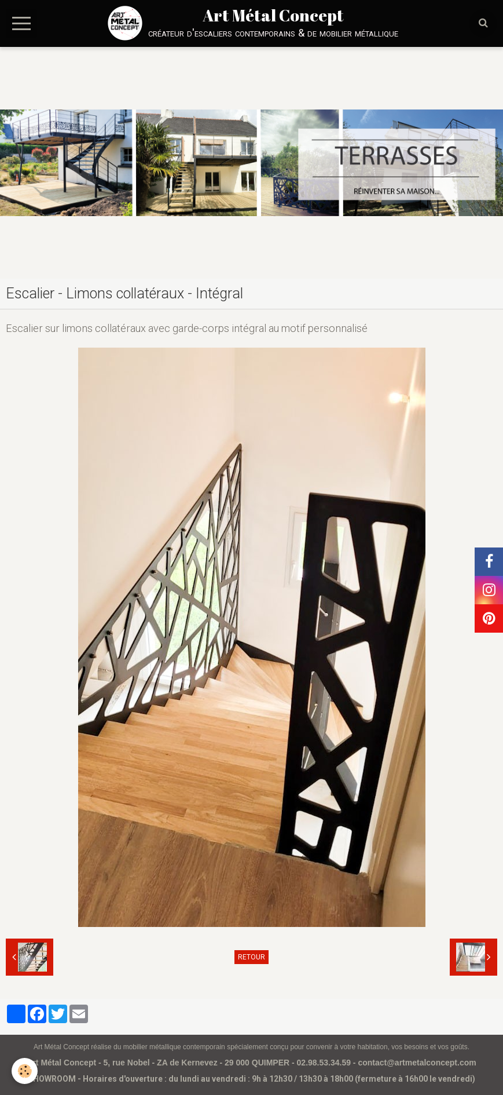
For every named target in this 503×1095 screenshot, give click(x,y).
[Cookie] (25, 1071)
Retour (251, 957)
